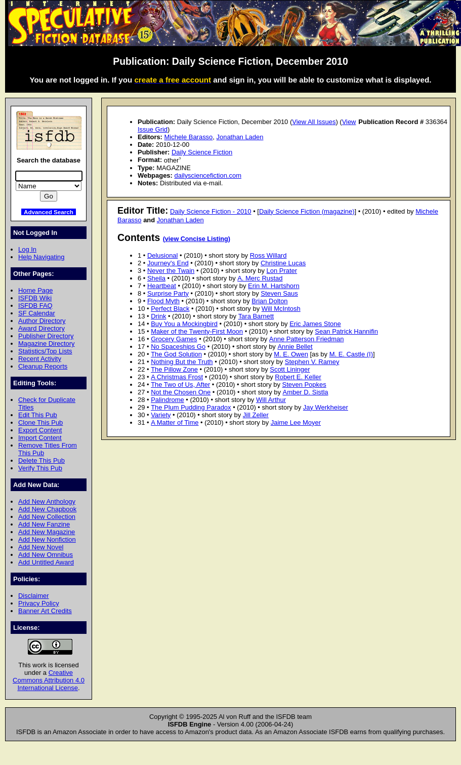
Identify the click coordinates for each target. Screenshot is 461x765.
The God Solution (176, 354)
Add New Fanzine (44, 524)
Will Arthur (271, 400)
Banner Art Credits (45, 611)
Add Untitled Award (46, 562)
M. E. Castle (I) (351, 354)
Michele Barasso (188, 137)
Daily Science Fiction (202, 152)
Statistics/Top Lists (45, 351)
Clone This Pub (40, 422)
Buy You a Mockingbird (184, 324)
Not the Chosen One (181, 392)
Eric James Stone (315, 324)
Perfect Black (170, 308)
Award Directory (41, 328)
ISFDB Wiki (35, 298)
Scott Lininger (290, 369)
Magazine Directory (46, 343)
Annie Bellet (294, 346)
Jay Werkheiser (325, 407)
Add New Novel (40, 547)
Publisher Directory (45, 336)
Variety (161, 415)
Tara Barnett (256, 316)
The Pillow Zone (174, 369)
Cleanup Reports (42, 366)
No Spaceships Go (178, 346)
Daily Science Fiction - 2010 (211, 211)
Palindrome (167, 400)
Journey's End (168, 263)
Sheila (156, 278)
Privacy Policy (38, 603)
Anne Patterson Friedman (306, 339)
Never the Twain (170, 270)
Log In (27, 249)
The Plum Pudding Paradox (191, 407)
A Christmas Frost (177, 377)
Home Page (35, 290)
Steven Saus (279, 293)
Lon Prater (282, 270)
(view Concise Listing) (196, 239)
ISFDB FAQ (35, 305)
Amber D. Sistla (305, 392)
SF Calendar (36, 313)
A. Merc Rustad (259, 278)
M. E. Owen (291, 354)
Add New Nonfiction (47, 539)
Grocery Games (174, 339)
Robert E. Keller (298, 377)
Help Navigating (41, 257)
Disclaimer (33, 595)
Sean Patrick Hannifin (346, 331)
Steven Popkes (304, 384)
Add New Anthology (46, 501)
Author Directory (42, 321)
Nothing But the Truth (182, 362)
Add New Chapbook (47, 509)
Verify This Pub (40, 468)
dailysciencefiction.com (207, 175)
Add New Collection (46, 516)
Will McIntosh (281, 308)
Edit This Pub (37, 415)
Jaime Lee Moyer (296, 422)
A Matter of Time (174, 422)
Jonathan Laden (240, 137)
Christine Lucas (283, 263)
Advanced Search (48, 212)
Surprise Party (168, 293)
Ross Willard (268, 255)
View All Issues (314, 122)
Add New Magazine (46, 532)
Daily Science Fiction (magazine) (307, 211)
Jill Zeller (256, 415)
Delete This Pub (41, 460)
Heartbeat (161, 286)
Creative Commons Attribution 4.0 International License (49, 680)
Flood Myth (163, 301)
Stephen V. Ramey (312, 362)
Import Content (40, 437)
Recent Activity (39, 359)
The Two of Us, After (180, 384)
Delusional (162, 255)
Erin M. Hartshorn (274, 286)
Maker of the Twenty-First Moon (197, 331)
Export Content (40, 430)
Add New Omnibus (45, 554)
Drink (158, 316)
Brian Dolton (269, 301)
